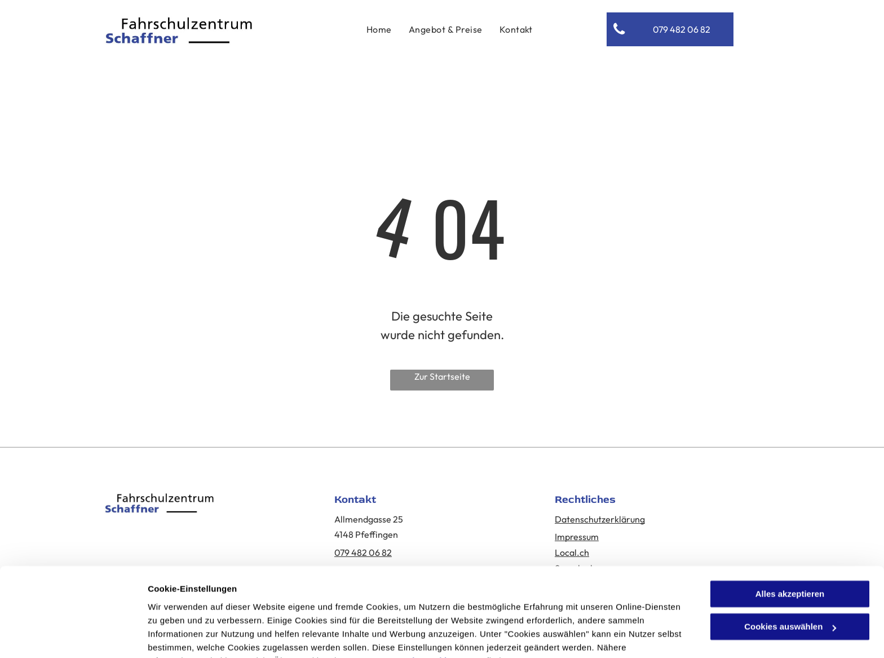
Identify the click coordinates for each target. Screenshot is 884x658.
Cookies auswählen (187, 636)
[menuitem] (379, 29)
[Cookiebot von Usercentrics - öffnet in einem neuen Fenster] (73, 636)
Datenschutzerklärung (424, 604)
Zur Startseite (442, 376)
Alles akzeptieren (790, 537)
